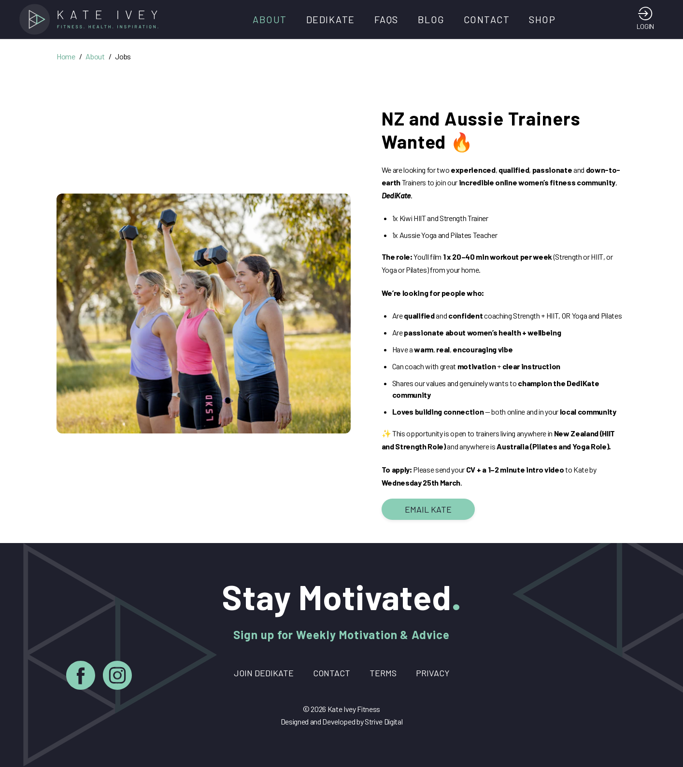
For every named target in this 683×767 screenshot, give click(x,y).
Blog (431, 19)
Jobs (123, 56)
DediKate (330, 19)
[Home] (91, 19)
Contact (487, 19)
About (270, 19)
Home (66, 56)
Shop (542, 19)
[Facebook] (80, 677)
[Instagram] (117, 677)
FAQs (386, 19)
